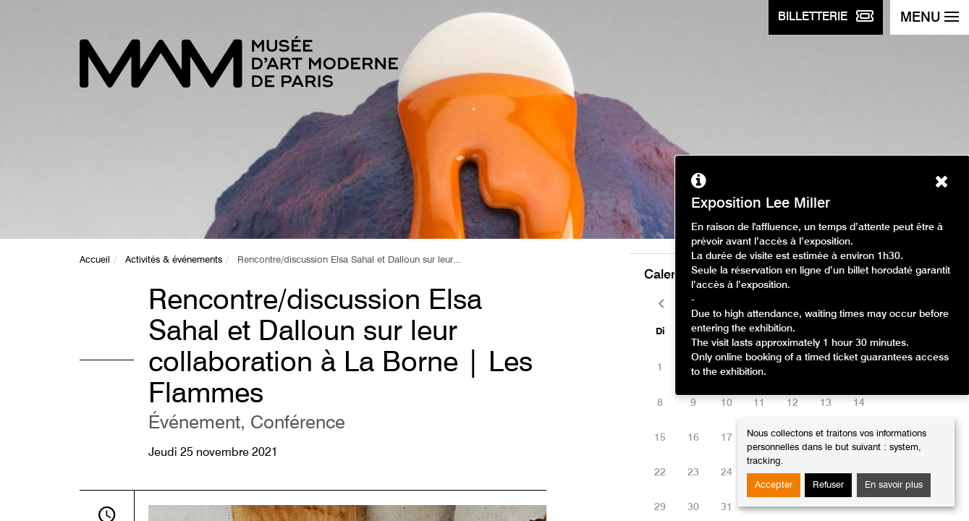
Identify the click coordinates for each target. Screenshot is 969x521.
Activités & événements (173, 260)
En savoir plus (894, 485)
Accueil (95, 260)
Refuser (828, 485)
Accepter (773, 485)
